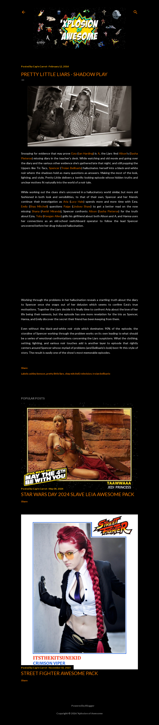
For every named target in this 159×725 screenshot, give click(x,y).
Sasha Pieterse (108, 211)
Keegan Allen (52, 216)
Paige (67, 206)
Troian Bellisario (71, 168)
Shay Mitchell (38, 206)
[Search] (135, 11)
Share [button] (24, 367)
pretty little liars (55, 373)
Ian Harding (85, 153)
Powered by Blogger (79, 705)
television (86, 373)
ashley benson (37, 373)
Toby (39, 216)
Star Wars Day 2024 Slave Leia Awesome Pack (77, 494)
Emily (24, 206)
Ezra (74, 153)
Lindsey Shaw (82, 206)
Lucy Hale (77, 201)
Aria (65, 201)
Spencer (54, 168)
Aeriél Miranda (51, 211)
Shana (36, 211)
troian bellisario (101, 373)
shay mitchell (72, 373)
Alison (123, 153)
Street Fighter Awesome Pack (59, 673)
